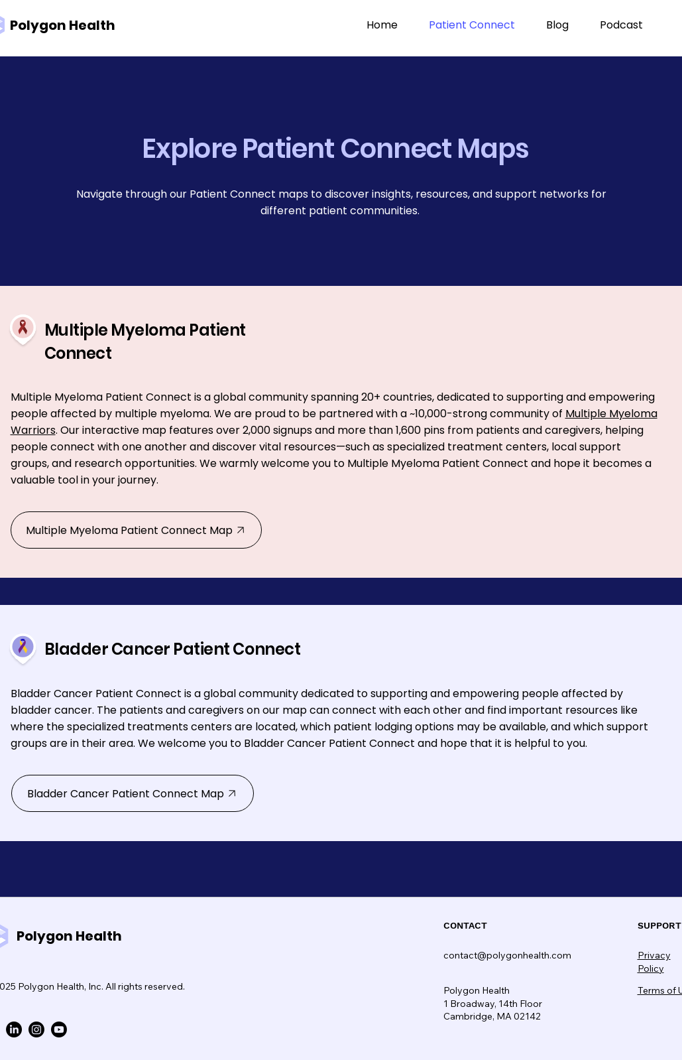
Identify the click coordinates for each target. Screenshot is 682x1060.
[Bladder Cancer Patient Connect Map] (132, 793)
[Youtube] (59, 1029)
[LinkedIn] (14, 1029)
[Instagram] (36, 1029)
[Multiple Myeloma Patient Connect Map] (136, 530)
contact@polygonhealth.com (507, 955)
